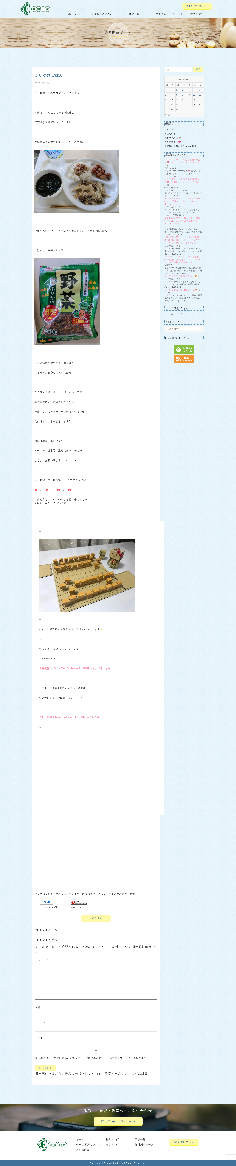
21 (172, 105)
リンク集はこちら (173, 314)
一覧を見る (96, 918)
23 (183, 105)
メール (40, 1023)
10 (189, 95)
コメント (41, 960)
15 (177, 100)
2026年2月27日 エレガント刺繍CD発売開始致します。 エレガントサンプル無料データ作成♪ (182, 240)
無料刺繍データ (165, 14)
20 (166, 105)
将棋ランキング (78, 907)
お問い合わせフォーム (118, 1121)
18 (194, 100)
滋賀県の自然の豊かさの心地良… (181, 146)
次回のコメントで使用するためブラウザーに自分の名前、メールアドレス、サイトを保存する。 (92, 1058)
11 (194, 95)
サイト (39, 1038)
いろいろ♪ (169, 129)
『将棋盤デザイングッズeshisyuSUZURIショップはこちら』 (76, 668)
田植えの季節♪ (172, 133)
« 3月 (167, 115)
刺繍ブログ (112, 1139)
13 (166, 100)
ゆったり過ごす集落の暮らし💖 (180, 276)
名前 (39, 1007)
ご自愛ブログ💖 (172, 142)
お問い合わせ (197, 6)
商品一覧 (134, 14)
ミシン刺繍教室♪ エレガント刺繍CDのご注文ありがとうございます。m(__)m (182, 201)
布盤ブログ (112, 1144)
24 (189, 105)
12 (200, 95)
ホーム (72, 14)
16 (183, 100)
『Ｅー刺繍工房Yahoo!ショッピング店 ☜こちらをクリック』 (76, 717)
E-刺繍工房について (103, 14)
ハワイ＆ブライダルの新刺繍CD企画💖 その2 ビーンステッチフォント (183, 162)
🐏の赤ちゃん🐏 (173, 138)
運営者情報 (196, 14)
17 (189, 100)
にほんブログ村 (49, 907)
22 (177, 105)
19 (200, 100)
